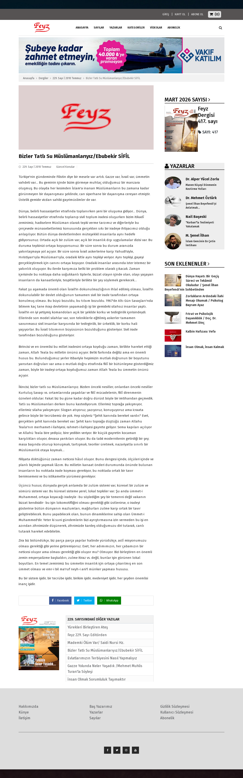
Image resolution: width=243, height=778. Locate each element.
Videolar (156, 27)
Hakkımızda (28, 706)
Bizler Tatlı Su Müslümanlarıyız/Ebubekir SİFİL (105, 650)
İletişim (24, 718)
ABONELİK (174, 27)
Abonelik (167, 718)
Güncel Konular (65, 166)
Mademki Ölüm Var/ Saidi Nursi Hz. (96, 643)
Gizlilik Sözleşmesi (174, 706)
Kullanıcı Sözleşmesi (176, 712)
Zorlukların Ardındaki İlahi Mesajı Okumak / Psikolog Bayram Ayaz (205, 300)
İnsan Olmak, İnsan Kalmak (205, 347)
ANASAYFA (82, 27)
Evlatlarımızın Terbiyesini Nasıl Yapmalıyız (102, 658)
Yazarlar (115, 27)
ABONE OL (197, 14)
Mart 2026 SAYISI (186, 100)
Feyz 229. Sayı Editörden (87, 635)
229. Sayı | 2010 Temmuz (67, 78)
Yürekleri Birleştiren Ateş (88, 627)
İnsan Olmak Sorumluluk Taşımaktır (97, 679)
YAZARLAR (182, 166)
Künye (24, 712)
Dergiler (43, 78)
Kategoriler (136, 27)
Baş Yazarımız (100, 706)
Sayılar (99, 27)
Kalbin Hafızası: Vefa (201, 331)
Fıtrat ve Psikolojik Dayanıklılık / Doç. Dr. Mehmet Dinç (201, 318)
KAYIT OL (180, 14)
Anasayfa (28, 78)
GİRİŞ (165, 14)
